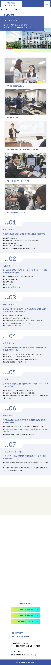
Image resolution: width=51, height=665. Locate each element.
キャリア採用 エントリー (25, 621)
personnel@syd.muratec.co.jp (25, 655)
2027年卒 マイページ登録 (25, 615)
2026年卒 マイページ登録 (25, 609)
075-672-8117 (19, 651)
